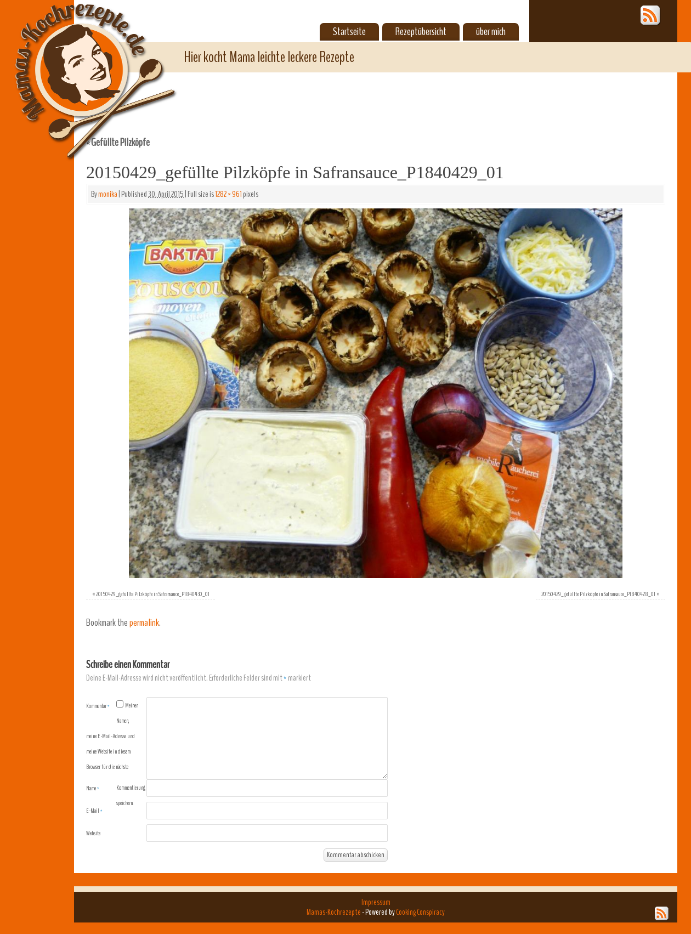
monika (107, 194)
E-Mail (94, 810)
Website (93, 833)
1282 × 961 (228, 194)
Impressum (375, 902)
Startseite (349, 32)
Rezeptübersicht (420, 32)
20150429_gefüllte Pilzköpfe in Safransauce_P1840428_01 (598, 594)
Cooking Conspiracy (420, 912)
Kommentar (98, 705)
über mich (491, 32)
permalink (144, 623)
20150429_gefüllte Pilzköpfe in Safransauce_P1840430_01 (152, 594)
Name (92, 788)
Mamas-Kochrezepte (79, 68)
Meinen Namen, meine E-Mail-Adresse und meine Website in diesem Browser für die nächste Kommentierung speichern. (115, 754)
